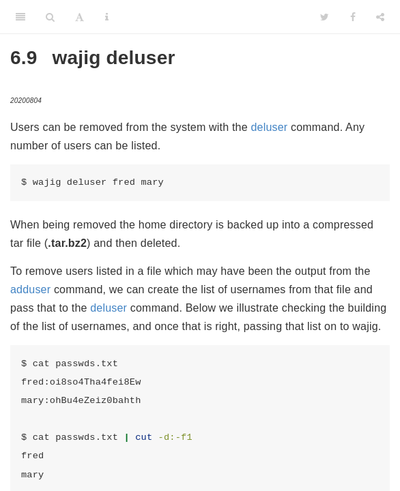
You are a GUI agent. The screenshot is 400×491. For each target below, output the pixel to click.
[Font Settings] (79, 17)
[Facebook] (353, 17)
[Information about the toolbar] (107, 17)
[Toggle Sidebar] (20, 17)
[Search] (50, 17)
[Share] (380, 17)
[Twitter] (324, 17)
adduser (30, 289)
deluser (269, 127)
